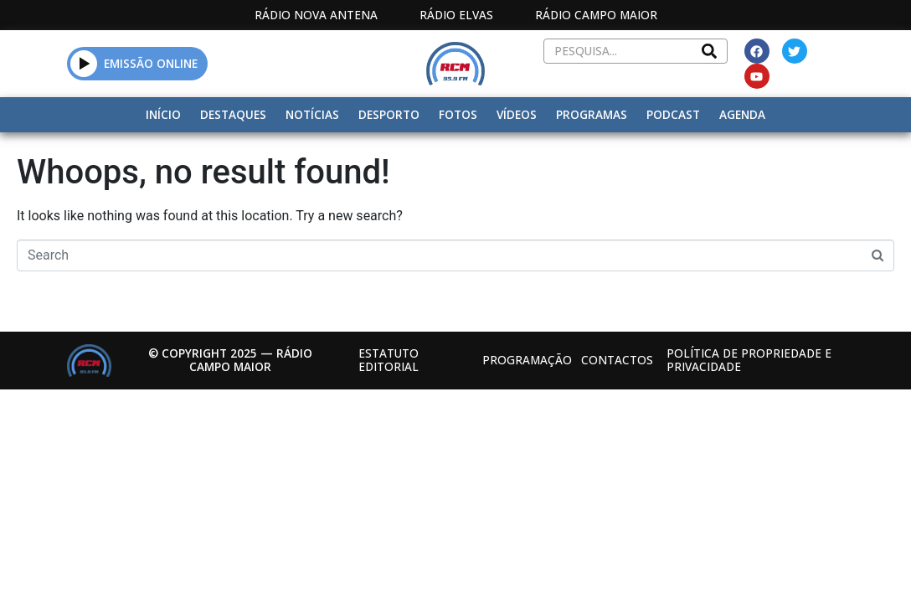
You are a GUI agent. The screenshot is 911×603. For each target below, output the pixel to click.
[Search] (709, 51)
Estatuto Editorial (388, 359)
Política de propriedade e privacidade (749, 359)
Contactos (617, 360)
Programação (527, 360)
